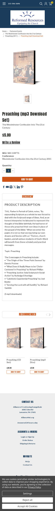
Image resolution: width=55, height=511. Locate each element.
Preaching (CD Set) (14, 361)
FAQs (27, 461)
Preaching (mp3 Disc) (38, 361)
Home (4, 31)
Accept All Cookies (28, 506)
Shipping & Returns (27, 443)
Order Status (27, 440)
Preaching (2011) (11, 36)
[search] (40, 3)
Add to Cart (16, 372)
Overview (27, 196)
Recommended (27, 314)
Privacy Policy (34, 487)
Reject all (27, 500)
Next (50, 315)
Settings (27, 493)
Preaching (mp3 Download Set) (32, 36)
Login (23, 437)
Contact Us (27, 465)
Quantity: (7, 165)
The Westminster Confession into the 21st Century (23, 34)
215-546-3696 (14, 3)
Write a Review (11, 142)
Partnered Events (16, 31)
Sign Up (31, 437)
